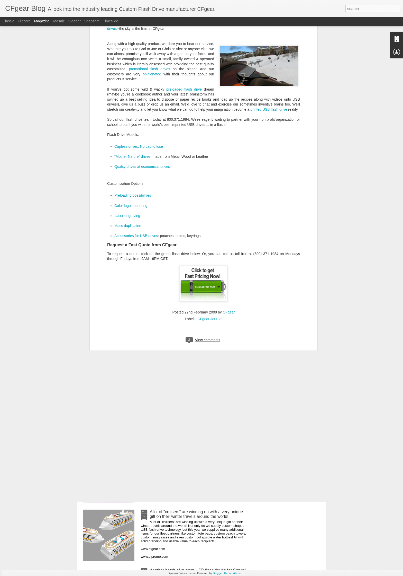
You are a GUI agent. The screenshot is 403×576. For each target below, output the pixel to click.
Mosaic (59, 21)
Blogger (217, 573)
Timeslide (110, 21)
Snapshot (91, 21)
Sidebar (74, 21)
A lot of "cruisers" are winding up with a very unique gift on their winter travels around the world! (196, 514)
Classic (8, 21)
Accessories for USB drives (136, 121)
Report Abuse (232, 573)
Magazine (42, 21)
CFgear (229, 197)
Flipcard (24, 21)
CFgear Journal (209, 204)
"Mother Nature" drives (132, 42)
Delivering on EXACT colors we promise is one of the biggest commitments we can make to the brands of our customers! (198, 458)
